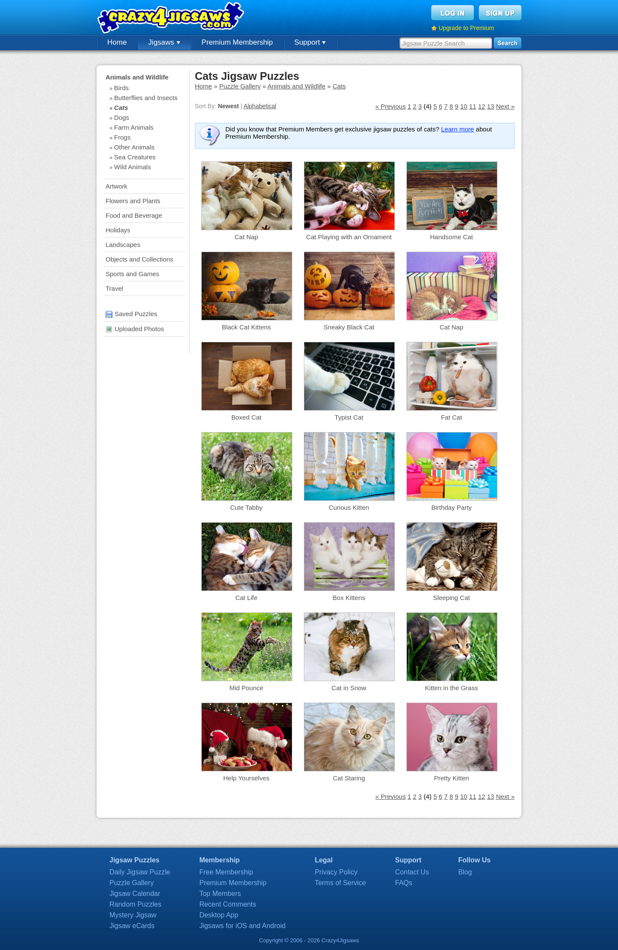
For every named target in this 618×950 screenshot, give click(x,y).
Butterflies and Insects (146, 97)
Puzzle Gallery (240, 86)
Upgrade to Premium (466, 27)
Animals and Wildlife (137, 77)
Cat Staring (349, 778)
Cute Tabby (246, 507)
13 (490, 106)
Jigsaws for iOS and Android (242, 925)
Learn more (457, 129)
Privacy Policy (336, 872)
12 (481, 106)
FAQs (403, 882)
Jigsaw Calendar (134, 893)
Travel (114, 288)
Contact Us (412, 872)
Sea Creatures (135, 157)
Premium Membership (237, 42)
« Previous (391, 106)
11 (472, 106)
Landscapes (123, 244)
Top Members (220, 893)
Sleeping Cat (451, 597)
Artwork (116, 186)
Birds (121, 87)
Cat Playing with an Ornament (348, 237)
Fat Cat (451, 417)
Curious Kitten (349, 507)
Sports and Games (132, 273)
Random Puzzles (135, 904)
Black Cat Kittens (246, 327)
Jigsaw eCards (131, 925)
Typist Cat (349, 417)
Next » (505, 106)
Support (310, 42)
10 (463, 106)
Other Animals (134, 147)
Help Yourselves (246, 778)
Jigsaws (164, 42)
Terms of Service (340, 882)
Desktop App (218, 915)
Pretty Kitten (451, 778)
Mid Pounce (246, 687)
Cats (121, 107)
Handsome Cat (451, 237)
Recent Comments (227, 904)
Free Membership (226, 872)
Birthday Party (451, 507)
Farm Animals (134, 127)
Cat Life (246, 597)
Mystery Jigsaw (132, 915)
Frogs (122, 137)
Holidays (118, 230)
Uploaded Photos (135, 328)
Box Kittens (349, 597)
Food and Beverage (134, 215)
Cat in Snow (349, 687)
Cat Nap (246, 237)
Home (117, 42)
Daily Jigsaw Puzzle (139, 872)
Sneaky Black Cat (349, 327)
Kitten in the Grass (451, 687)
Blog (465, 872)
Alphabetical (259, 106)
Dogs (121, 117)
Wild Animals (132, 167)
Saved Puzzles (131, 313)
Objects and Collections (139, 259)
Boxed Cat (246, 417)
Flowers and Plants (133, 200)
